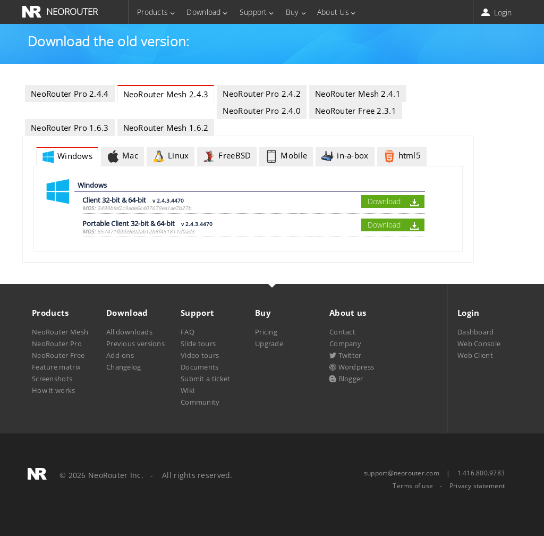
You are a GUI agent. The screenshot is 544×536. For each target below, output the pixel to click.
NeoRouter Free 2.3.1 (355, 110)
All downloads (129, 332)
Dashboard (475, 332)
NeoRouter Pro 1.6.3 (70, 127)
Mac (122, 156)
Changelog (123, 367)
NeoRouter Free (58, 355)
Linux (170, 156)
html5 (402, 156)
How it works (53, 390)
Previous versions (135, 343)
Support (253, 12)
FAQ (187, 332)
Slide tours (198, 343)
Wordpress (351, 367)
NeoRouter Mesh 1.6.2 (166, 127)
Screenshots (52, 378)
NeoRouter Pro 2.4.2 (262, 93)
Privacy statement (477, 486)
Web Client (475, 355)
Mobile (286, 156)
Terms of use (413, 486)
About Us (333, 12)
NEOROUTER (72, 11)
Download (203, 12)
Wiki (187, 390)
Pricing (266, 332)
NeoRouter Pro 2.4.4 (70, 93)
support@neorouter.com (401, 473)
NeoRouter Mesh (60, 332)
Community (200, 402)
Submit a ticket (205, 378)
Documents (200, 367)
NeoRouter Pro (57, 343)
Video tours (200, 355)
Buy (292, 12)
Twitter (345, 355)
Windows (67, 156)
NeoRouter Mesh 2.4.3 (166, 94)
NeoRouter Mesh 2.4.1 (358, 93)
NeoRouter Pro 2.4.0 (262, 110)
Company (345, 343)
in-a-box (344, 156)
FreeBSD (227, 156)
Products (152, 12)
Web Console (478, 343)
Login (497, 12)
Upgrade (269, 343)
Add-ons (120, 355)
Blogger (346, 378)
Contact (342, 332)
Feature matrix (56, 367)
